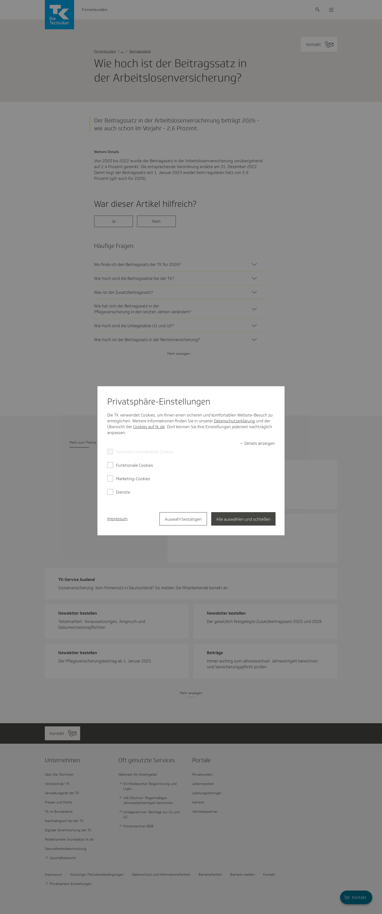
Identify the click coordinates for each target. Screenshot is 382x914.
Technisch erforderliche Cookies (145, 452)
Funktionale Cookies (134, 465)
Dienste (123, 492)
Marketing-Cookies (133, 478)
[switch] (257, 443)
